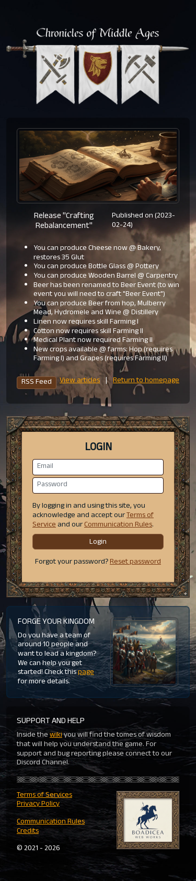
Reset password (135, 562)
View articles (80, 380)
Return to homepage (146, 380)
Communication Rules (118, 525)
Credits (28, 831)
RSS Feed (36, 382)
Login (98, 542)
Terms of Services (44, 795)
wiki (56, 735)
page (86, 672)
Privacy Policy (38, 804)
